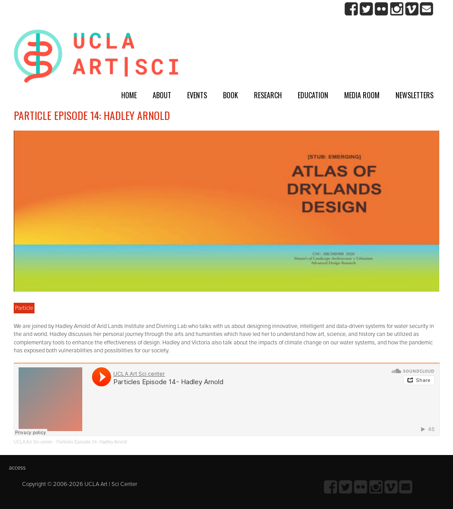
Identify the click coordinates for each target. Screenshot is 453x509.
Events (197, 95)
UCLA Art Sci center (33, 442)
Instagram (396, 9)
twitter (366, 9)
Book (230, 95)
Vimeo (411, 9)
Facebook (351, 9)
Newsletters (414, 95)
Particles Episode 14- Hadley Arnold (91, 442)
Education (313, 95)
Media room (362, 95)
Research (268, 95)
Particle (24, 308)
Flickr (381, 9)
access (17, 467)
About (162, 95)
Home (129, 95)
